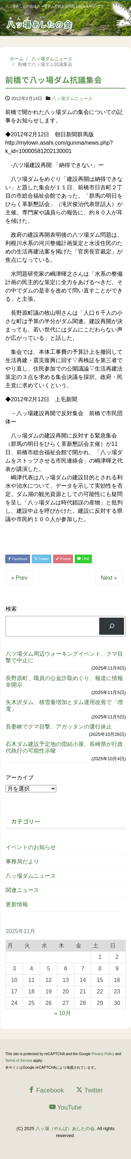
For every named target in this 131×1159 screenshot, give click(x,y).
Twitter (41, 559)
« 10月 (62, 1013)
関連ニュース (22, 890)
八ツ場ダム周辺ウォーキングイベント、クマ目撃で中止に (64, 657)
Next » (109, 578)
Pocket (63, 559)
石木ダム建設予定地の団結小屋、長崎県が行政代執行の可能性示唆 (64, 747)
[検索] (111, 626)
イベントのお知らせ (31, 847)
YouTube (65, 1107)
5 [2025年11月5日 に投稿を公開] (48, 968)
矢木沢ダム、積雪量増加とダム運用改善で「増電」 (64, 705)
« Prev (19, 578)
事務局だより (22, 861)
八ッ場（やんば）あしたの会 (65, 1128)
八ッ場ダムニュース (72, 98)
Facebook (18, 559)
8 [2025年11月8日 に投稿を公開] (100, 968)
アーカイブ (20, 777)
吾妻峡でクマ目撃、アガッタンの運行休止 (59, 727)
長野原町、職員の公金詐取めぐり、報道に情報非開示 (64, 681)
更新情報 (17, 904)
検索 (11, 609)
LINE (83, 559)
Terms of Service (18, 1060)
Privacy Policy (103, 1054)
